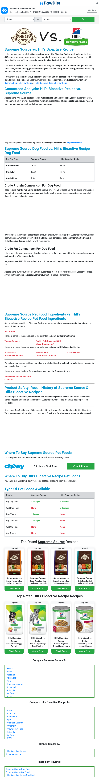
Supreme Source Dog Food (18, 769)
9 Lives (10, 668)
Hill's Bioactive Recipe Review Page (51, 83)
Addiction (11, 675)
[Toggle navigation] (3, 3)
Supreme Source (13, 754)
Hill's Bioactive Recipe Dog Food (20, 775)
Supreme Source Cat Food (18, 772)
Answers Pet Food (15, 729)
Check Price (14, 588)
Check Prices (80, 466)
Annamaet (11, 687)
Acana (9, 671)
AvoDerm (11, 693)
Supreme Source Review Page (18, 83)
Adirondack (12, 678)
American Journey (15, 684)
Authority (11, 690)
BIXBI (9, 696)
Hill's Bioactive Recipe (16, 751)
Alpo (9, 681)
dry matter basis (74, 142)
